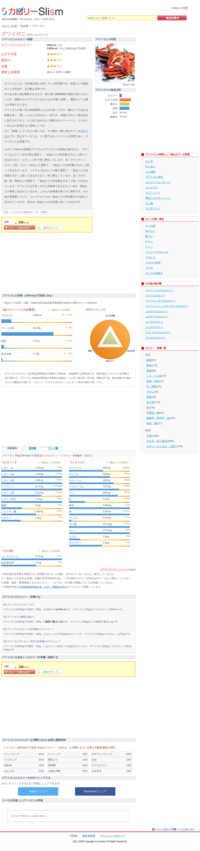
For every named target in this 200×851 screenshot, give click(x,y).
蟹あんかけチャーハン (158, 198)
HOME (74, 835)
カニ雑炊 (150, 171)
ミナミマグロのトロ (156, 252)
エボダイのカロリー (156, 311)
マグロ (149, 267)
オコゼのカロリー (155, 337)
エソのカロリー (154, 321)
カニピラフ (151, 187)
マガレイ (150, 257)
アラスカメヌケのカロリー (160, 300)
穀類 (149, 360)
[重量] (9, 221)
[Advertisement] (34, 263)
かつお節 (150, 225)
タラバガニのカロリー (158, 332)
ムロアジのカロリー (156, 316)
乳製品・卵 (152, 412)
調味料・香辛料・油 (157, 418)
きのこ (150, 391)
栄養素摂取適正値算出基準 (115, 569)
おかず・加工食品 (156, 441)
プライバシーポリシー (112, 835)
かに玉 (149, 161)
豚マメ (149, 236)
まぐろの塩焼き (154, 273)
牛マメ (149, 241)
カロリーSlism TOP (164, 829)
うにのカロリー (154, 327)
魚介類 (150, 402)
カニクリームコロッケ (158, 182)
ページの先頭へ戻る (185, 829)
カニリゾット (153, 192)
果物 (149, 370)
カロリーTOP (180, 7)
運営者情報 (88, 835)
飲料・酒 (151, 423)
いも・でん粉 (154, 375)
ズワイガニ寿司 (154, 177)
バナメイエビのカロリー (159, 290)
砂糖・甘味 (152, 381)
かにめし (150, 166)
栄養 (4, 66)
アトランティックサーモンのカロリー (166, 306)
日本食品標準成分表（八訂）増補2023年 (42, 586)
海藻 (149, 396)
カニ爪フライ (153, 208)
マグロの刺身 (153, 262)
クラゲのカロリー (155, 295)
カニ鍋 (149, 203)
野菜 (149, 365)
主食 (149, 435)
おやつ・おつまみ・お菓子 (161, 446)
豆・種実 (151, 386)
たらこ (149, 246)
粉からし (150, 231)
